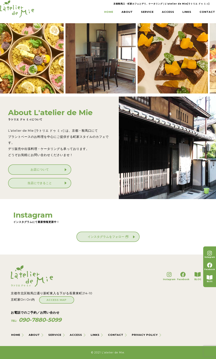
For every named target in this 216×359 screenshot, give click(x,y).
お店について (39, 169)
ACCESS (158, 14)
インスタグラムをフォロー (108, 236)
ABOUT (114, 14)
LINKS (178, 14)
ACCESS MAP (53, 298)
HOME (94, 14)
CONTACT (200, 14)
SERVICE (136, 14)
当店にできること (40, 183)
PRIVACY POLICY (145, 334)
